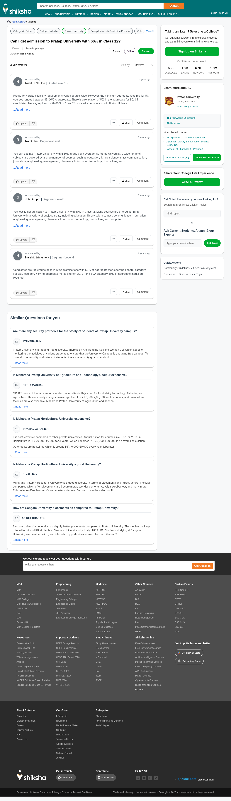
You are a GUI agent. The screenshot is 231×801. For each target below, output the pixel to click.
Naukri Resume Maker (67, 730)
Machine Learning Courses (148, 666)
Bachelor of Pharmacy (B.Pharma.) (184, 149)
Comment (143, 122)
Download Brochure (208, 157)
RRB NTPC (180, 599)
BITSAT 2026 (62, 675)
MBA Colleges (23, 603)
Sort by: (125, 65)
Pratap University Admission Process (110, 31)
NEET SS (100, 603)
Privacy (55, 796)
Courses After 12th (26, 652)
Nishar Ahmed (27, 53)
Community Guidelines (177, 267)
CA (136, 613)
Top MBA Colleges (26, 599)
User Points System (204, 267)
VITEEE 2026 (63, 689)
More (108, 14)
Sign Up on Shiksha (192, 51)
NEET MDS (101, 608)
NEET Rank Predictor (66, 652)
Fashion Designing (144, 617)
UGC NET (180, 613)
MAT (19, 622)
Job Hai (60, 762)
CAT (19, 617)
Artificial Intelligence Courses (149, 661)
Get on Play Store (189, 657)
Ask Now (212, 242)
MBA (48, 14)
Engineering (64, 14)
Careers (21, 730)
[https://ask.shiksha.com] (19, 21)
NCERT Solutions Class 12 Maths (33, 685)
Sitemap (66, 796)
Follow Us (141, 775)
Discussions (186, 273)
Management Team (26, 725)
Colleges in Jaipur (22, 31)
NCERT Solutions (25, 680)
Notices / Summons (40, 796)
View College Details (188, 106)
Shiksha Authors (25, 734)
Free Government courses (148, 652)
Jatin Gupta (32, 199)
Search (174, 6)
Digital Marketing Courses (148, 689)
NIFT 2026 (61, 685)
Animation (140, 594)
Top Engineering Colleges (68, 599)
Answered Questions (181, 117)
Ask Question (202, 570)
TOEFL (99, 685)
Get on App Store (189, 665)
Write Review (107, 782)
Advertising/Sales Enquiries (109, 725)
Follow (129, 51)
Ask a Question (24, 657)
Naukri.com (61, 725)
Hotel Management (144, 622)
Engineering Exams (65, 608)
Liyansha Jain (32, 341)
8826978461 (67, 782)
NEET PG (100, 599)
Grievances (22, 796)
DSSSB (178, 617)
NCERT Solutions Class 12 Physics (34, 689)
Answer (146, 51)
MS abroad (101, 661)
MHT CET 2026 (64, 680)
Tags (199, 273)
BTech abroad (102, 652)
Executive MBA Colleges (29, 608)
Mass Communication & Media (150, 631)
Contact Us (22, 743)
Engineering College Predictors (71, 622)
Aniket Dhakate (33, 521)
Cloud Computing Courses (148, 671)
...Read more (21, 109)
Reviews (173, 123)
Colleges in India (48, 31)
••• (99, 51)
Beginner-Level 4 (63, 257)
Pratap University (74, 31)
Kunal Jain (30, 477)
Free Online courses (145, 648)
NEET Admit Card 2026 (67, 657)
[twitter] (155, 782)
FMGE (99, 617)
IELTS (99, 680)
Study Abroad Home (106, 648)
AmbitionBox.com (64, 748)
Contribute (102, 775)
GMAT (99, 671)
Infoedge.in (61, 720)
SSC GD (179, 631)
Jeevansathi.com (64, 743)
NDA (177, 636)
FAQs (19, 739)
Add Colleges (102, 730)
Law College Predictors (28, 671)
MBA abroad (102, 657)
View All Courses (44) (178, 157)
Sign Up (223, 13)
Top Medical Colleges (106, 627)
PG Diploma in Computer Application (185, 137)
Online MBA (22, 627)
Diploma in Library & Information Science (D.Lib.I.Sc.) (187, 143)
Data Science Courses (146, 657)
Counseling (146, 14)
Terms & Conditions (82, 796)
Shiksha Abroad (64, 757)
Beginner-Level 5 (51, 141)
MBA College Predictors (28, 631)
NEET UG (101, 594)
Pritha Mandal (33, 386)
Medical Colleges (104, 631)
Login (214, 13)
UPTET (178, 608)
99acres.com (62, 739)
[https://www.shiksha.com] (8, 21)
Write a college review (27, 661)
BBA (137, 608)
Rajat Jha (31, 141)
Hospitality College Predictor (31, 675)
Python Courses (143, 680)
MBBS (138, 636)
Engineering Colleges (66, 603)
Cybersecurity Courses (146, 685)
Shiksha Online (168, 14)
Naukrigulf (61, 734)
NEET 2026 (62, 671)
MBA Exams (23, 613)
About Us (21, 720)
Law (137, 627)
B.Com (138, 599)
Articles (20, 666)
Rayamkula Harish (35, 430)
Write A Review (192, 181)
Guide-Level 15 (57, 83)
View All (150, 31)
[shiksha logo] (32, 779)
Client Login (101, 720)
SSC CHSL (180, 627)
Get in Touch (64, 775)
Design (95, 14)
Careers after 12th (26, 648)
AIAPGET (100, 622)
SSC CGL (180, 622)
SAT (98, 675)
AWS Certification (144, 675)
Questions (169, 273)
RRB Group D (181, 594)
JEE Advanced (63, 617)
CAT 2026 (61, 666)
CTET (178, 603)
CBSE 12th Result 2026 (68, 661)
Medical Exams (103, 636)
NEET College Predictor (68, 648)
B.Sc (137, 603)
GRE (98, 666)
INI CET (100, 613)
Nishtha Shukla (35, 83)
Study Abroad (125, 14)
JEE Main (61, 613)
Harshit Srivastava (37, 257)
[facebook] (149, 782)
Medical (81, 14)
